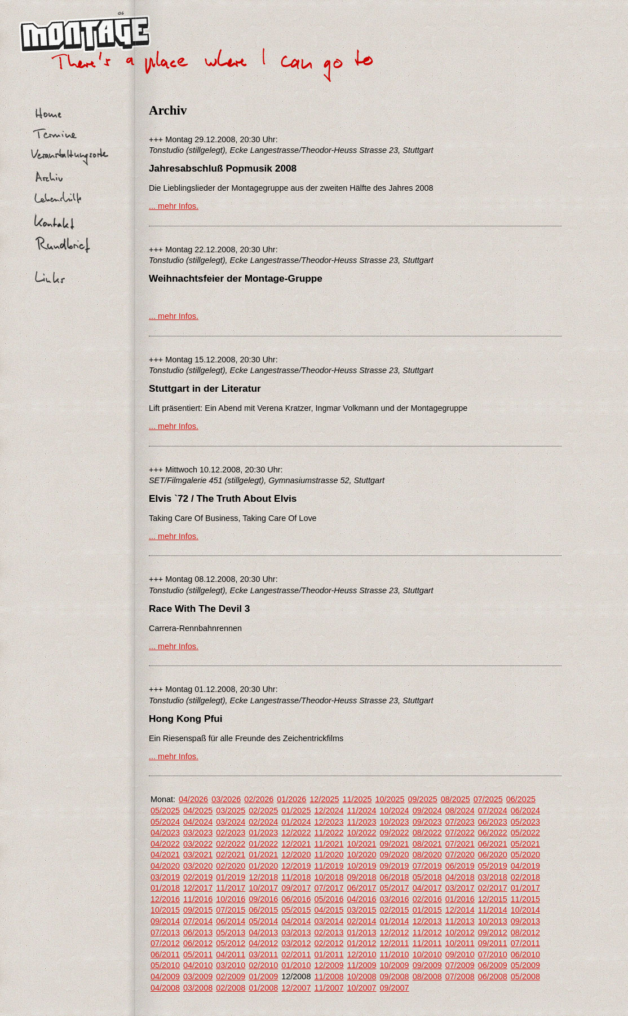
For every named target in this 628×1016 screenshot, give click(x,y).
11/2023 (361, 821)
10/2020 (361, 854)
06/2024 (525, 810)
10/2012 (460, 932)
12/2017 (198, 887)
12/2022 (296, 832)
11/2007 (328, 987)
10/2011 (460, 943)
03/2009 (198, 976)
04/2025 (198, 810)
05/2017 (394, 887)
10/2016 (230, 899)
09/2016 (263, 899)
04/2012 (263, 943)
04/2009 (165, 976)
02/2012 (328, 943)
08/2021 (427, 843)
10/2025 (390, 799)
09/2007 (394, 987)
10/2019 (361, 865)
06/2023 (492, 821)
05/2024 (165, 821)
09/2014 (165, 921)
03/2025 (230, 810)
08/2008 (427, 976)
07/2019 (427, 865)
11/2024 (361, 810)
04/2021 (165, 854)
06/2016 (296, 899)
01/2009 (263, 976)
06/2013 (198, 932)
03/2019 (165, 877)
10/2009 (394, 965)
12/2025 (324, 799)
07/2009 (460, 965)
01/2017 (525, 887)
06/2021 (492, 843)
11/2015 (525, 899)
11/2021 (328, 843)
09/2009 (427, 965)
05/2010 (165, 965)
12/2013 (427, 921)
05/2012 (230, 943)
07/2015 (230, 909)
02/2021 (230, 854)
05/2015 (296, 909)
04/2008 (165, 987)
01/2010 (296, 965)
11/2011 (427, 943)
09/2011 (492, 943)
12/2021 (296, 843)
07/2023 (460, 821)
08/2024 (460, 810)
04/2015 (328, 909)
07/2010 (492, 954)
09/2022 (394, 832)
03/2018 (492, 877)
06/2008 (492, 976)
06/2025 (521, 799)
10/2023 (394, 821)
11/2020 (328, 854)
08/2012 (525, 932)
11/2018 (296, 877)
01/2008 (263, 987)
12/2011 (394, 943)
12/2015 (492, 899)
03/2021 (198, 854)
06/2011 (165, 954)
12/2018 (263, 877)
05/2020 (525, 854)
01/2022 (263, 843)
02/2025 (263, 810)
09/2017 (296, 887)
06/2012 (198, 943)
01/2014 (394, 921)
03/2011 (263, 954)
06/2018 (394, 877)
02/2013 (328, 932)
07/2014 (198, 921)
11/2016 (198, 899)
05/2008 (525, 976)
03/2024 (230, 821)
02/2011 (296, 954)
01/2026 (291, 799)
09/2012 (492, 932)
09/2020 (394, 854)
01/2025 (296, 810)
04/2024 (198, 821)
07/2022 (460, 832)
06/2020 (492, 854)
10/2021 (361, 843)
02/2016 (427, 899)
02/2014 (361, 921)
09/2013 (525, 921)
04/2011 (230, 954)
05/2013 (230, 932)
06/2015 (263, 909)
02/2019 (198, 877)
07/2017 (328, 887)
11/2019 (328, 865)
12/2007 (296, 987)
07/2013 (165, 932)
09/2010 (460, 954)
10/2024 (394, 810)
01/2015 (427, 909)
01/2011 (328, 954)
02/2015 (394, 909)
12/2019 (296, 865)
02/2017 (492, 887)
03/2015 (361, 909)
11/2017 (230, 887)
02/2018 (525, 877)
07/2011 (525, 943)
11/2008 (328, 976)
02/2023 (230, 832)
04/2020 (165, 865)
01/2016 (460, 899)
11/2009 (361, 965)
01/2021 (263, 854)
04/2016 (361, 899)
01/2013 (361, 932)
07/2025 (488, 799)
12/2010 (361, 954)
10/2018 (328, 877)
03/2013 (296, 932)
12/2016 (165, 899)
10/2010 (427, 954)
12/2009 (328, 965)
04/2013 (263, 932)
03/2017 (460, 887)
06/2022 (492, 832)
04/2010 (198, 965)
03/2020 (198, 865)
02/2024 (263, 821)
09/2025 (422, 799)
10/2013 (492, 921)
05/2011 (198, 954)
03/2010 (230, 965)
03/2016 (394, 899)
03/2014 (328, 921)
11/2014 (492, 909)
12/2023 (328, 821)
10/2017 (263, 887)
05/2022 (525, 832)
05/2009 (525, 965)
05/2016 (328, 899)
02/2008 (230, 987)
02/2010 (263, 965)
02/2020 (230, 865)
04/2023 (165, 832)
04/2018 (460, 877)
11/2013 (460, 921)
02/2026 (258, 799)
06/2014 (230, 921)
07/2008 (460, 976)
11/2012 (427, 932)
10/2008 (361, 976)
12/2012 (394, 932)
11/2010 (394, 954)
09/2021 (394, 843)
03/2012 (296, 943)
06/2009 (492, 965)
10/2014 (525, 909)
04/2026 (193, 799)
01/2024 (296, 821)
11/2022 (328, 832)
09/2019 (394, 865)
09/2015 (198, 909)
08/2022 (427, 832)
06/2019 (460, 865)
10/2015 (165, 909)
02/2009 (230, 976)
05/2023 (525, 821)
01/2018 (165, 887)
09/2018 (361, 877)
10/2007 (361, 987)
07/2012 (165, 943)
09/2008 (394, 976)
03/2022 (198, 843)
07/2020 (460, 854)
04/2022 (165, 843)
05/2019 (492, 865)
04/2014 (296, 921)
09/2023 (427, 821)
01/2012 (361, 943)
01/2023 (263, 832)
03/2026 (226, 799)
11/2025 (357, 799)
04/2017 (427, 887)
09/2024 (427, 810)
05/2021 (525, 843)
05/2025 (165, 810)
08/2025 (455, 799)
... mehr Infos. (173, 206)
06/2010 (525, 954)
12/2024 (328, 810)
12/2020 (296, 854)
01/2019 (230, 877)
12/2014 (460, 909)
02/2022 (230, 843)
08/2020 (427, 854)
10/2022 (361, 832)
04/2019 (525, 865)
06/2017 (361, 887)
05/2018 (427, 877)
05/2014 (263, 921)
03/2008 (198, 987)
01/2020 (263, 865)
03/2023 (198, 832)
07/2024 (492, 810)
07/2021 (460, 843)
